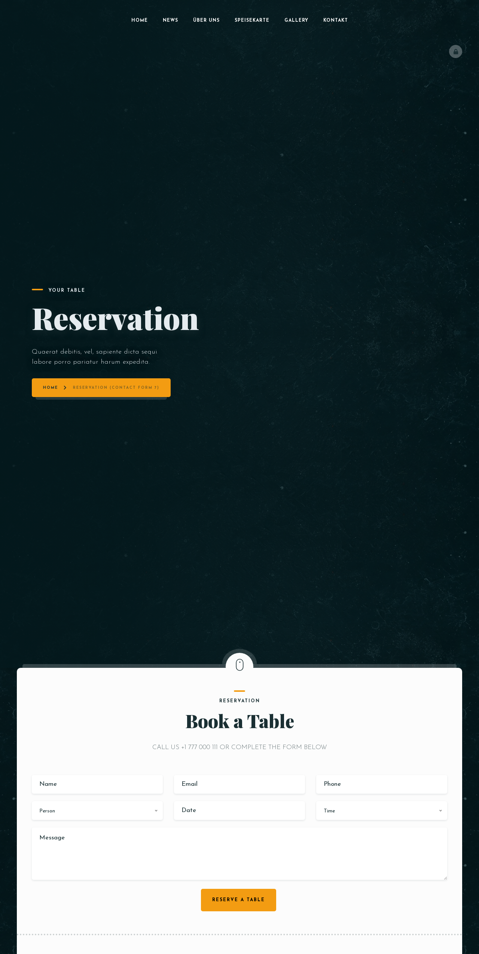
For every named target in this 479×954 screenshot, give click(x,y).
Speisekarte (252, 20)
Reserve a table (238, 900)
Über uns (206, 20)
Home (139, 20)
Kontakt (335, 20)
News (170, 20)
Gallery (296, 20)
